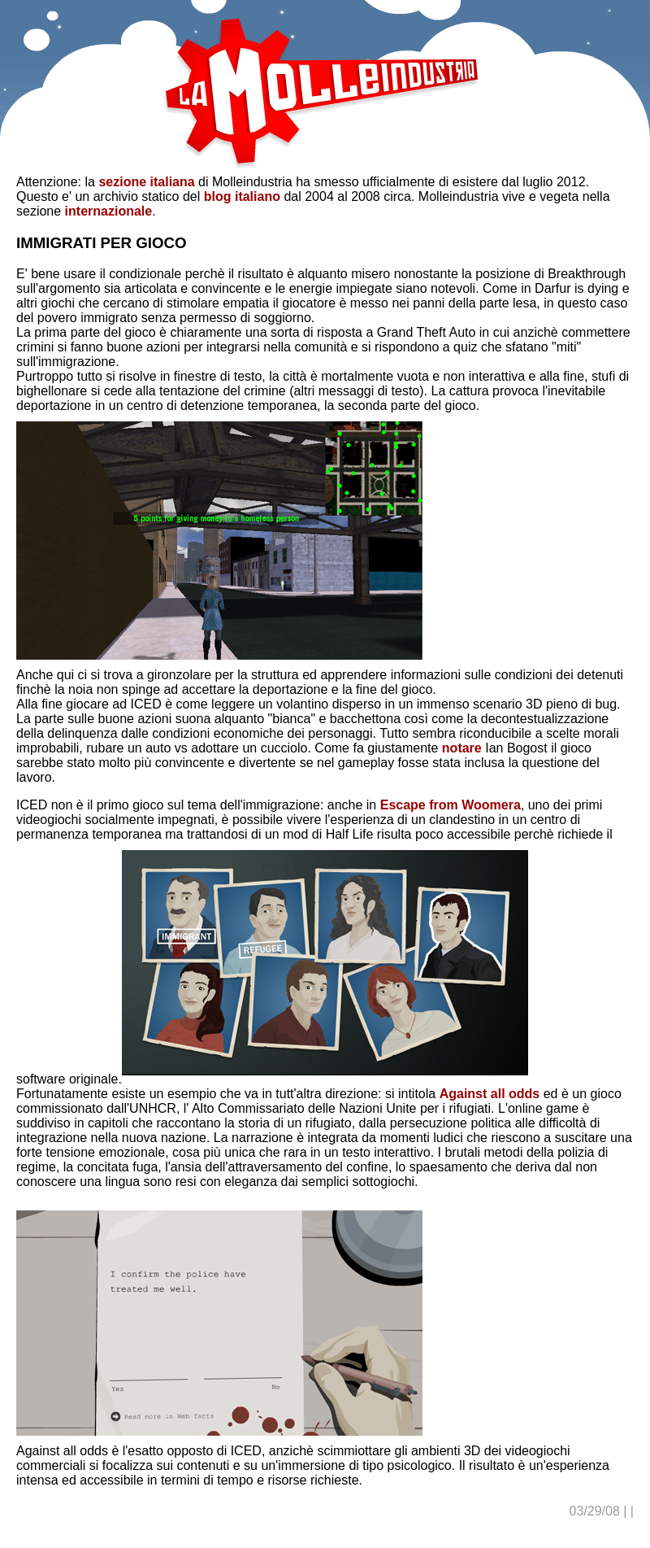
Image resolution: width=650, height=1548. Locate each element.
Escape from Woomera (450, 805)
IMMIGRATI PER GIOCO (101, 242)
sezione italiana (146, 182)
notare (463, 748)
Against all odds (490, 1094)
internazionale (109, 211)
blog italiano (242, 196)
